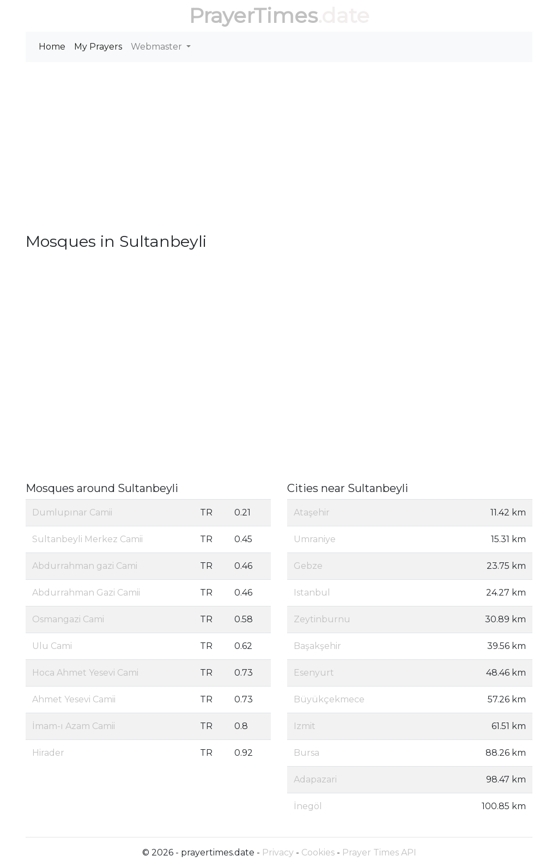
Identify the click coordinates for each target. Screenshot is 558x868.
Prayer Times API (379, 852)
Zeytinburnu (322, 619)
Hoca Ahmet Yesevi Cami (85, 672)
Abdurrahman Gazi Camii (86, 592)
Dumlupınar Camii (72, 512)
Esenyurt (314, 672)
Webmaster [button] (157, 46)
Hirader (48, 753)
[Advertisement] (279, 147)
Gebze (308, 566)
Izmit (305, 726)
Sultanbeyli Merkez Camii (87, 539)
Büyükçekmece (329, 699)
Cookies (318, 852)
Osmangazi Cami (68, 619)
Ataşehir (312, 512)
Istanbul (312, 592)
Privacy (278, 852)
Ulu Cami (52, 646)
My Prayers (98, 46)
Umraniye (315, 539)
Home (52, 46)
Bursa (306, 753)
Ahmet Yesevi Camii (74, 699)
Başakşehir (317, 646)
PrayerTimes (253, 15)
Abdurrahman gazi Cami (84, 566)
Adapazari (315, 779)
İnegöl (308, 806)
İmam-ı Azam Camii (73, 726)
